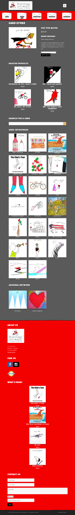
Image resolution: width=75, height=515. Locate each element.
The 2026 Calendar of (37, 424)
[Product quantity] (48, 52)
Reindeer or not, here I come (23, 84)
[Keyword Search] (36, 123)
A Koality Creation (62, 512)
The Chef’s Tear (37, 403)
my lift (37, 445)
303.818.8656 (13, 350)
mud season (37, 466)
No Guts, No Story (22, 107)
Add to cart (45, 54)
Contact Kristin (11, 352)
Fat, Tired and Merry (52, 84)
